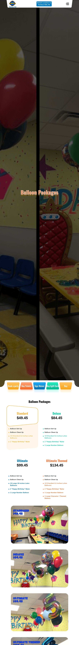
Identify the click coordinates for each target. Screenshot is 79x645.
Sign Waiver (39, 386)
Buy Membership (66, 389)
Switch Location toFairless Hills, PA (44, 4)
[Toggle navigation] (67, 4)
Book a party (13, 386)
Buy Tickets (26, 386)
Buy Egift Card (53, 386)
